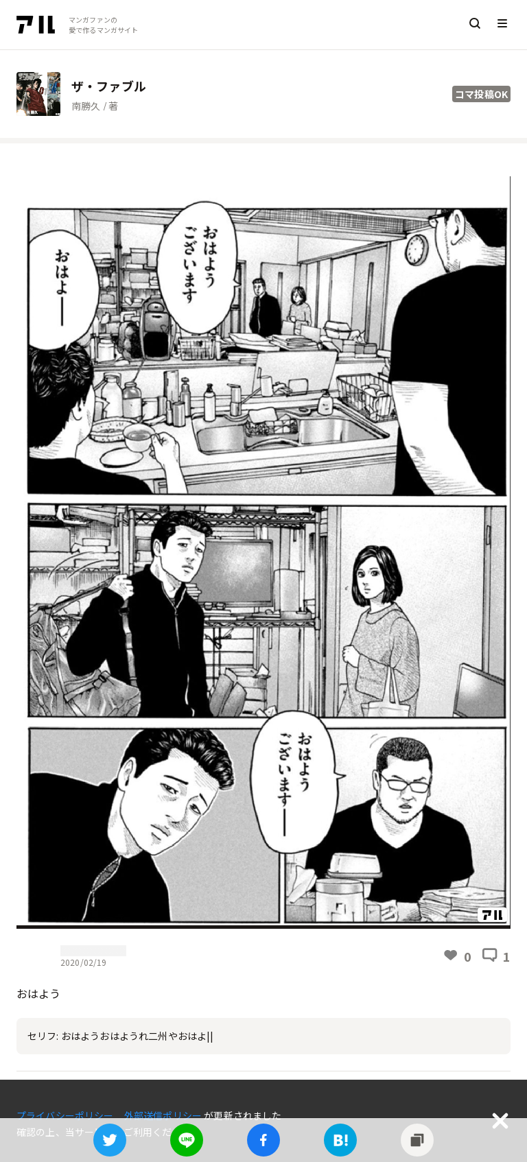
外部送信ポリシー (164, 1115)
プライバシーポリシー (66, 1115)
